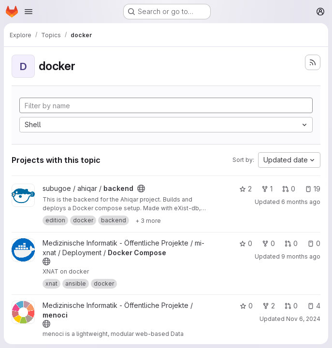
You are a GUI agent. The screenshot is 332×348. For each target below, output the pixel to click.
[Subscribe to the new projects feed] (312, 62)
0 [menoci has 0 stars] (246, 306)
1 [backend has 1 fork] (267, 189)
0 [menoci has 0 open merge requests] (291, 306)
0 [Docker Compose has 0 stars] (245, 243)
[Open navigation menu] (28, 11)
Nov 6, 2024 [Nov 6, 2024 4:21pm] (303, 318)
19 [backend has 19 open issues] (312, 189)
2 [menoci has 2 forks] (268, 306)
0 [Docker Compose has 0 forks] (268, 243)
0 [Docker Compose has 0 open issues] (313, 243)
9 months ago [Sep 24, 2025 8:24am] (300, 256)
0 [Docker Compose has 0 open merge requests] (291, 243)
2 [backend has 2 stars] (245, 189)
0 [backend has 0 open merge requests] (288, 189)
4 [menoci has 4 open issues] (313, 306)
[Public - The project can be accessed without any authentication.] (141, 188)
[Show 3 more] (148, 220)
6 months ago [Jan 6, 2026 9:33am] (300, 201)
